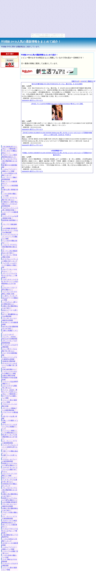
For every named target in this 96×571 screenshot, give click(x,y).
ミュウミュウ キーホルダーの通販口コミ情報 (9, 372)
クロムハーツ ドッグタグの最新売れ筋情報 (9, 358)
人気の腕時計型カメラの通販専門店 (9, 536)
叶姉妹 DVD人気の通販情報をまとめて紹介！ (31, 41)
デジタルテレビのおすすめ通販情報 (9, 346)
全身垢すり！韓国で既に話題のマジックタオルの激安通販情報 (9, 204)
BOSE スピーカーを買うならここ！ (9, 311)
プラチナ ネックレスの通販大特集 (9, 405)
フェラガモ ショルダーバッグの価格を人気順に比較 (9, 265)
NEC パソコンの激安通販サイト (9, 182)
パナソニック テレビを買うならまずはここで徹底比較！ (9, 275)
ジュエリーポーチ (8, 335)
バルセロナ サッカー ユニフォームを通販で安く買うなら (9, 469)
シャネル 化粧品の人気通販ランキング (9, 174)
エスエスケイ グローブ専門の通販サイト (9, 289)
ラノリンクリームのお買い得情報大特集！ (9, 217)
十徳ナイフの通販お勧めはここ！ (9, 452)
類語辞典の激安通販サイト (9, 221)
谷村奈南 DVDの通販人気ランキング (9, 485)
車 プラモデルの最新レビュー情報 (9, 397)
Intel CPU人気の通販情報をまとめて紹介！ (9, 327)
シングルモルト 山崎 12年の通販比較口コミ (9, 303)
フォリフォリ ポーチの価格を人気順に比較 (9, 293)
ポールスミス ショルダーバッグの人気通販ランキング (9, 427)
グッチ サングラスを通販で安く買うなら (9, 481)
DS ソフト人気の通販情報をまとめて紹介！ (9, 252)
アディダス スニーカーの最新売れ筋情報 (9, 319)
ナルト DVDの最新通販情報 (9, 354)
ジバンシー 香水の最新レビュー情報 (9, 401)
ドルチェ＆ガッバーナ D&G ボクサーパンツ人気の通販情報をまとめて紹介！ (9, 283)
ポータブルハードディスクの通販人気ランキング (9, 260)
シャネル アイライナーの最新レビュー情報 (9, 170)
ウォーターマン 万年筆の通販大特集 (9, 256)
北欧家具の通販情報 (8, 361)
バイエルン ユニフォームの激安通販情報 (9, 460)
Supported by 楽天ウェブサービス (32, 100)
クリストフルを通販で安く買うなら (9, 552)
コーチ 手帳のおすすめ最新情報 (9, 560)
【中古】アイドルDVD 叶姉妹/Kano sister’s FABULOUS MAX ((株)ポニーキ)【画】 (57, 104)
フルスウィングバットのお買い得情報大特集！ (9, 209)
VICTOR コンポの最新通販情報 (9, 323)
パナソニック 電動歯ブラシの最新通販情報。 (9, 409)
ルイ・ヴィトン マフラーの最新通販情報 (9, 442)
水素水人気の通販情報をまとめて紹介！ (9, 307)
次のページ (91, 81)
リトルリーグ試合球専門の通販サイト (9, 383)
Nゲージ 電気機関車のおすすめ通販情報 (9, 315)
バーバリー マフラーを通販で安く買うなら (9, 199)
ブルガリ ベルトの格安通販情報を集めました (9, 156)
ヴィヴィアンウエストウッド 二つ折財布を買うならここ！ (9, 447)
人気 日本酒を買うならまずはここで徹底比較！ (9, 148)
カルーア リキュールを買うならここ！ (9, 270)
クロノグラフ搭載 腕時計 (9, 225)
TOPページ (75, 81)
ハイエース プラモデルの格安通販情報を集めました (9, 247)
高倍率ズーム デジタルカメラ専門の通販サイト (9, 464)
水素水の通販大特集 (8, 375)
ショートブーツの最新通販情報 (9, 213)
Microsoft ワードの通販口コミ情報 (9, 299)
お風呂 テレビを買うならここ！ (9, 456)
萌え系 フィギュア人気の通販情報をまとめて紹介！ (9, 437)
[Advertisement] (10, 108)
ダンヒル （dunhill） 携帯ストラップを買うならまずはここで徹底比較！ (9, 392)
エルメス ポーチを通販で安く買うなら (9, 387)
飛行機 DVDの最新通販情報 (9, 166)
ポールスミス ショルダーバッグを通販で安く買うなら (9, 365)
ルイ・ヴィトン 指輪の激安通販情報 (9, 178)
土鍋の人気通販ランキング (9, 332)
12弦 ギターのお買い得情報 (9, 417)
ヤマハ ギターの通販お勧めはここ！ (9, 152)
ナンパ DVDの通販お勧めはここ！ (9, 242)
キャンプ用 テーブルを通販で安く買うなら (9, 350)
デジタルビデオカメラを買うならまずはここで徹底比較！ (9, 531)
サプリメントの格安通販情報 (9, 186)
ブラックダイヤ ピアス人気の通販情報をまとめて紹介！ (9, 161)
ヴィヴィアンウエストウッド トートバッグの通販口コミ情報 (9, 237)
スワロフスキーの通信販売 (9, 413)
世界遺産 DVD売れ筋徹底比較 (9, 379)
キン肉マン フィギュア (9, 296)
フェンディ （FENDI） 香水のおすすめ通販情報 (9, 338)
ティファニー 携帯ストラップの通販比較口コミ (9, 432)
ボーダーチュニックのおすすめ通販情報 (9, 231)
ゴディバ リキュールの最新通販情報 (9, 342)
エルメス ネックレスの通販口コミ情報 (9, 475)
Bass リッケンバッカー (9, 478)
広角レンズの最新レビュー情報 (9, 421)
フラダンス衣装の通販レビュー (9, 513)
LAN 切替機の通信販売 (9, 228)
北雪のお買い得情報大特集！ (9, 191)
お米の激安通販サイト (9, 369)
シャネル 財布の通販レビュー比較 (9, 195)
